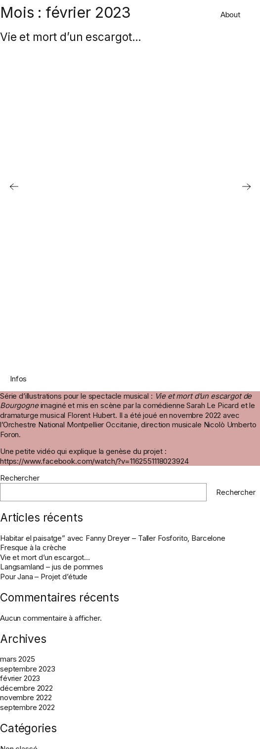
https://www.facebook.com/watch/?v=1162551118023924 (94, 461)
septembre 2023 (27, 669)
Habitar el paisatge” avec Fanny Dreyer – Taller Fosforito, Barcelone (112, 538)
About (230, 14)
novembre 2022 (26, 697)
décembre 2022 (26, 688)
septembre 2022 (27, 707)
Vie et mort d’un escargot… (70, 36)
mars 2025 (17, 659)
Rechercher (20, 478)
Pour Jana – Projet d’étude (43, 576)
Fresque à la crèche (33, 547)
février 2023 (20, 678)
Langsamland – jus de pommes (51, 566)
